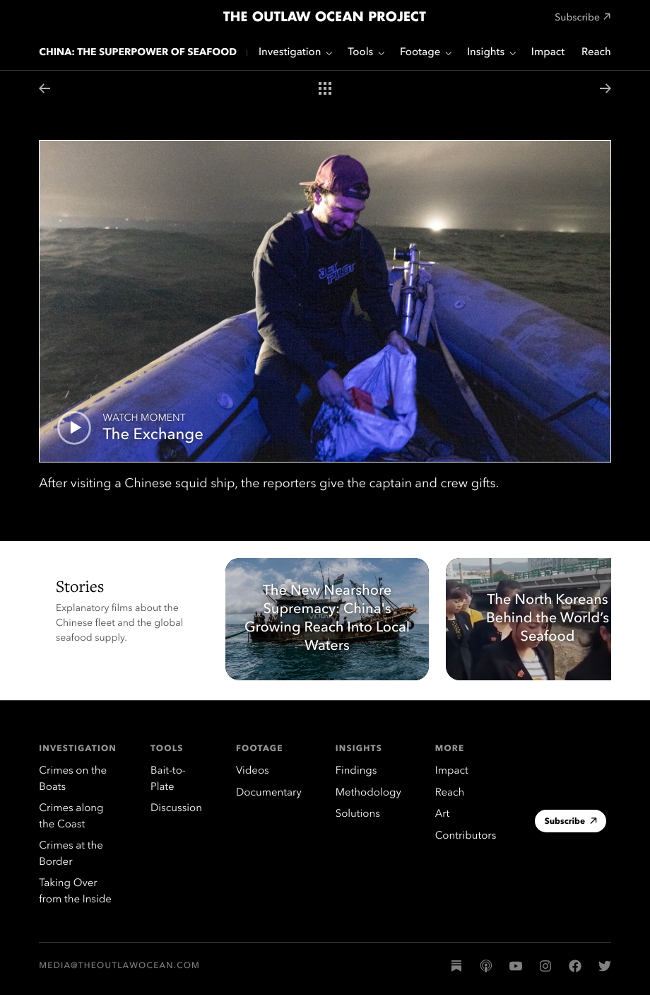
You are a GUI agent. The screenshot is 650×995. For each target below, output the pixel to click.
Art (442, 814)
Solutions (358, 814)
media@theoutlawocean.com (119, 966)
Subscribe (571, 822)
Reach (596, 52)
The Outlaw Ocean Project (324, 17)
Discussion (176, 808)
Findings (356, 771)
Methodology (368, 793)
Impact (548, 52)
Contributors (466, 836)
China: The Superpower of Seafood (138, 53)
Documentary (269, 793)
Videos (252, 771)
